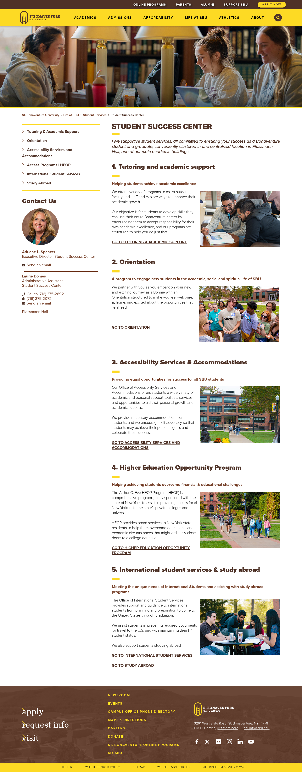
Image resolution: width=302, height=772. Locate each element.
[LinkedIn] (240, 742)
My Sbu (115, 753)
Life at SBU (71, 115)
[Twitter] (208, 742)
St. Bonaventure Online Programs (143, 745)
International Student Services (51, 174)
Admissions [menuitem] (120, 17)
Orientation (34, 140)
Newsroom (119, 695)
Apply (36, 710)
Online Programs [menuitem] (149, 5)
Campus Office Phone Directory (141, 712)
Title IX (67, 767)
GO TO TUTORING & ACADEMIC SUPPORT (149, 242)
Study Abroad (36, 183)
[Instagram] (229, 742)
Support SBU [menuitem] (236, 5)
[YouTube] (251, 742)
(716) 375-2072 (39, 298)
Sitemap (139, 767)
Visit (34, 737)
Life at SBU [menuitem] (196, 17)
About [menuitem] (257, 17)
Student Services (95, 115)
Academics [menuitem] (85, 17)
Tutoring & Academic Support (50, 131)
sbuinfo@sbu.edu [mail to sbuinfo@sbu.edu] (257, 728)
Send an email (39, 265)
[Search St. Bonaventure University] (278, 17)
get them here (227, 728)
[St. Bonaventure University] (40, 17)
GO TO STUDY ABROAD (133, 665)
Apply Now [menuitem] (271, 4)
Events (115, 704)
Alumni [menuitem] (207, 5)
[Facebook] (197, 742)
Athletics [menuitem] (229, 17)
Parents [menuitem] (183, 5)
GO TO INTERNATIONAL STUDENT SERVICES (152, 655)
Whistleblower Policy (102, 767)
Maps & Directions (127, 720)
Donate (115, 737)
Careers (116, 728)
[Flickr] (218, 742)
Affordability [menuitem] (158, 17)
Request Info (49, 724)
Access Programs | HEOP (46, 165)
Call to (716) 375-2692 (45, 294)
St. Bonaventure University (40, 115)
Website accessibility (174, 767)
